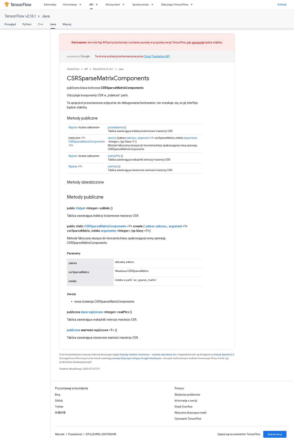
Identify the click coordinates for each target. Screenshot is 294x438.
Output (80, 208)
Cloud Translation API (157, 56)
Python (26, 24)
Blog (57, 394)
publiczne (73, 330)
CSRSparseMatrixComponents (86, 141)
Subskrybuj (275, 434)
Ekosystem (113, 4)
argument (143, 137)
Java (46, 16)
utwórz (112, 137)
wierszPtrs (114, 155)
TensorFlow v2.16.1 (20, 16)
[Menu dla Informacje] (81, 4)
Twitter (59, 406)
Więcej (67, 24)
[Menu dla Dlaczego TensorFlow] (192, 4)
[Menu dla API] (97, 4)
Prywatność (75, 434)
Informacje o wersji (186, 400)
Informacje (70, 4)
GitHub (281, 4)
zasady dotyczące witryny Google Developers (136, 358)
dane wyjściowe (92, 312)
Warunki (59, 434)
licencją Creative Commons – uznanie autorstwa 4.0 (148, 354)
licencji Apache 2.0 (224, 354)
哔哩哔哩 (60, 412)
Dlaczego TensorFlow (174, 4)
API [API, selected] (91, 4)
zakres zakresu (155, 226)
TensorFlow (73, 69)
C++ (40, 24)
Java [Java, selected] (53, 24)
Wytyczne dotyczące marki (190, 412)
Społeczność (140, 4)
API (86, 69)
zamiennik (198, 42)
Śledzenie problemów (187, 394)
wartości (113, 166)
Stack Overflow (184, 406)
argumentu (190, 137)
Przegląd (10, 24)
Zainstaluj (50, 4)
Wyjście (72, 127)
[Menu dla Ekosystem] (124, 4)
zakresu (131, 137)
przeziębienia (116, 127)
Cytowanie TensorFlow (188, 418)
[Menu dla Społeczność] (153, 4)
